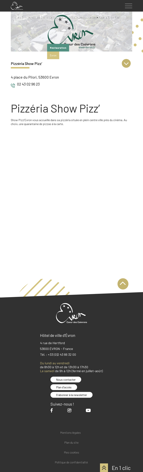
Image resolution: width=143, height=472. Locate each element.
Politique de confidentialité (71, 462)
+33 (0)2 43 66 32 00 (62, 354)
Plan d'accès (64, 387)
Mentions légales (70, 432)
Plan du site (71, 442)
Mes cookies (71, 452)
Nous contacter (66, 379)
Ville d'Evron (21, 17)
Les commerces (87, 17)
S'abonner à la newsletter (71, 395)
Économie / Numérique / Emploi (58, 17)
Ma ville (35, 17)
